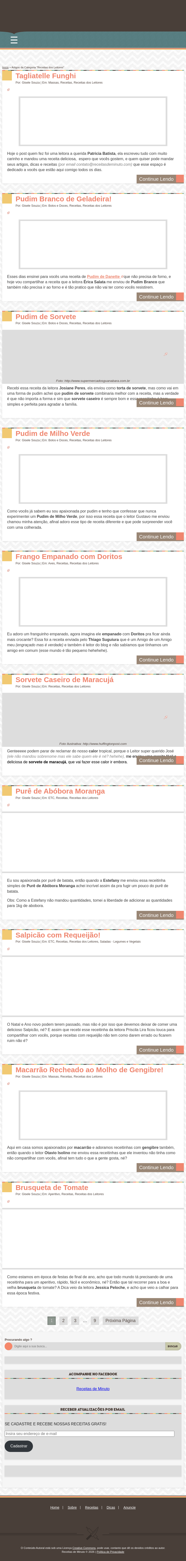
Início (5, 67)
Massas (53, 82)
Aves (51, 563)
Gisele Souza (31, 82)
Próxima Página (121, 1320)
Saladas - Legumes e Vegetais (120, 941)
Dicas (111, 1507)
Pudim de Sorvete (46, 317)
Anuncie (130, 1507)
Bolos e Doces (58, 205)
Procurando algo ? (18, 1339)
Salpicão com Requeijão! (58, 935)
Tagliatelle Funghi (46, 76)
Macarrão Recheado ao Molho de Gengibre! (89, 1070)
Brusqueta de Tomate (52, 1187)
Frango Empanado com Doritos (69, 556)
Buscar (173, 1346)
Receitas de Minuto (93, 1389)
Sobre (72, 1507)
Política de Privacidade (110, 1551)
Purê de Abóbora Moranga (60, 791)
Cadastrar (18, 1446)
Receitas (66, 82)
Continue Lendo (161, 178)
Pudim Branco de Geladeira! (63, 199)
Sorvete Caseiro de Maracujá (65, 680)
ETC (51, 798)
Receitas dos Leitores (88, 82)
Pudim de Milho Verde (53, 433)
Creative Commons (84, 1547)
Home (54, 1507)
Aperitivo (54, 1194)
